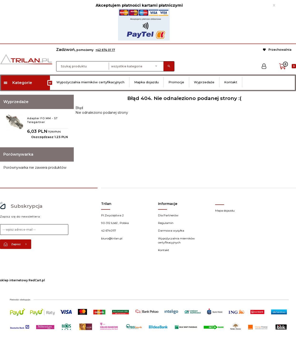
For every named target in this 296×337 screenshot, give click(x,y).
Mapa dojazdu (225, 210)
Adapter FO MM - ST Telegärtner (42, 120)
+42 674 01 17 (105, 50)
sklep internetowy (14, 280)
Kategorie (17, 82)
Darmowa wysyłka (171, 230)
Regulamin (165, 223)
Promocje (176, 82)
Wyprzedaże (204, 82)
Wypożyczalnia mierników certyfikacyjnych (90, 82)
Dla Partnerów (168, 215)
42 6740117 (108, 230)
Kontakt (230, 82)
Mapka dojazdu (146, 82)
